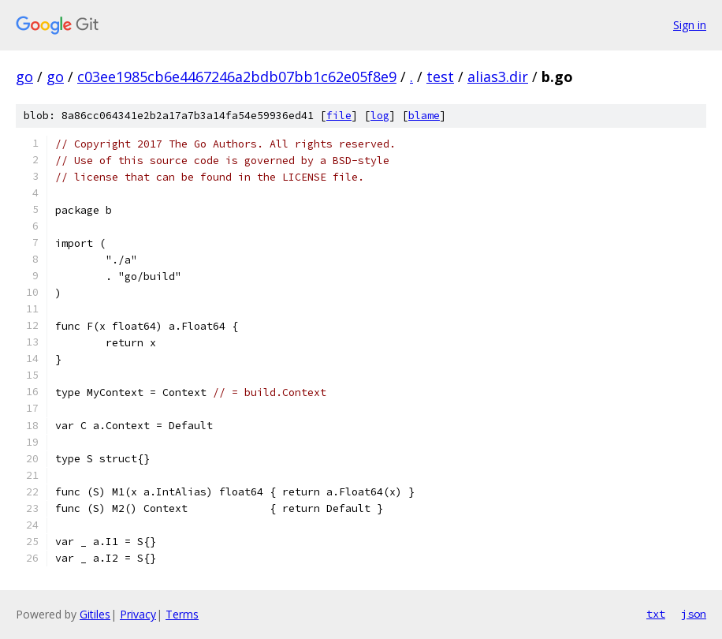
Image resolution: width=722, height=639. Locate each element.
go (24, 76)
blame (424, 115)
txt (655, 614)
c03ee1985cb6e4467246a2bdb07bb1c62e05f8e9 (236, 76)
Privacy (138, 614)
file (339, 115)
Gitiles (95, 614)
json (693, 614)
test (440, 76)
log (379, 115)
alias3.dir (497, 76)
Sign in (689, 24)
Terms (182, 614)
